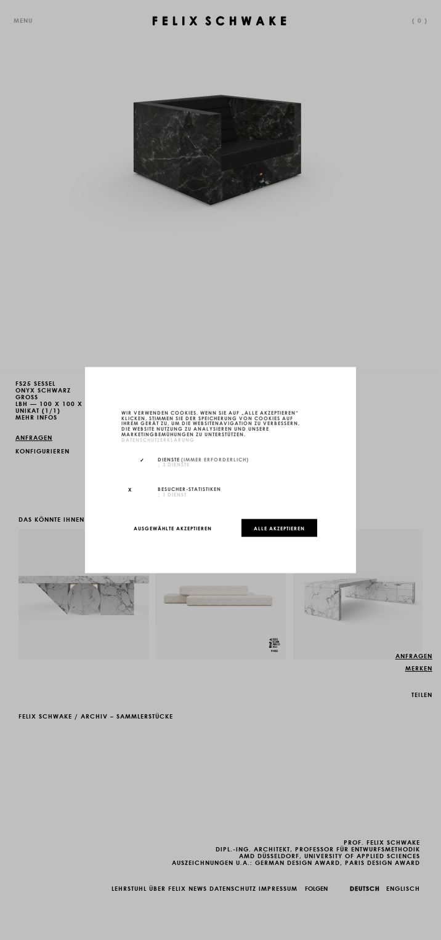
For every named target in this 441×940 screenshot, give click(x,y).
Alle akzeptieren (279, 528)
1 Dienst (172, 494)
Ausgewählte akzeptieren (173, 528)
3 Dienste (174, 464)
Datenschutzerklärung (158, 438)
